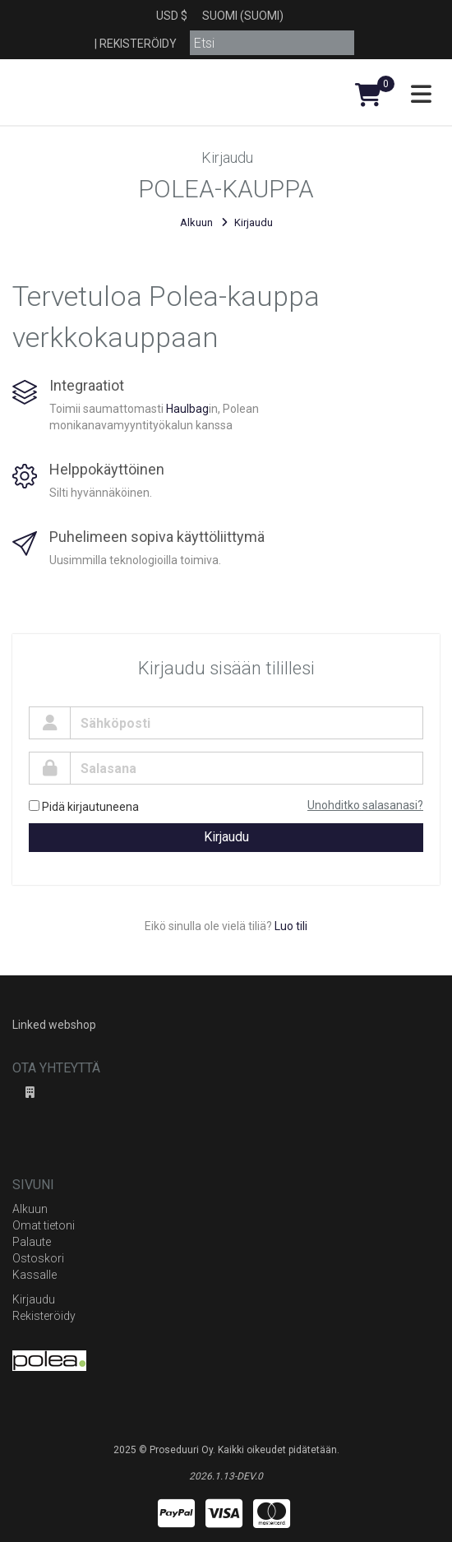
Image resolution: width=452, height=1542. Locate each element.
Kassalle (34, 1274)
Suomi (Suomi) (243, 15)
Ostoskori (38, 1258)
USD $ (171, 15)
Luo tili (290, 926)
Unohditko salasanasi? (365, 805)
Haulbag (187, 408)
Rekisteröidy (138, 43)
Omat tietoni (43, 1225)
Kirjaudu (226, 837)
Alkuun (196, 222)
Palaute (31, 1241)
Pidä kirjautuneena (84, 806)
